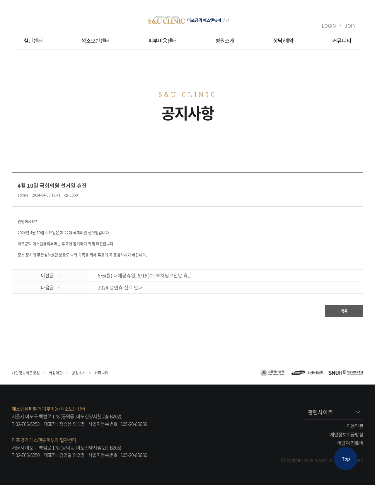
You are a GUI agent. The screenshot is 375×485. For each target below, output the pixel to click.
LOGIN (329, 25)
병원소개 (224, 41)
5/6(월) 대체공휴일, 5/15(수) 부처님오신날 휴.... (145, 275)
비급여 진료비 (350, 442)
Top (346, 458)
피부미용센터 (162, 41)
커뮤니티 (341, 41)
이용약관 (355, 425)
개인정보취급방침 (346, 434)
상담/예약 (283, 41)
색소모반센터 (95, 41)
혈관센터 (33, 41)
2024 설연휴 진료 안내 (120, 287)
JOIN (350, 25)
